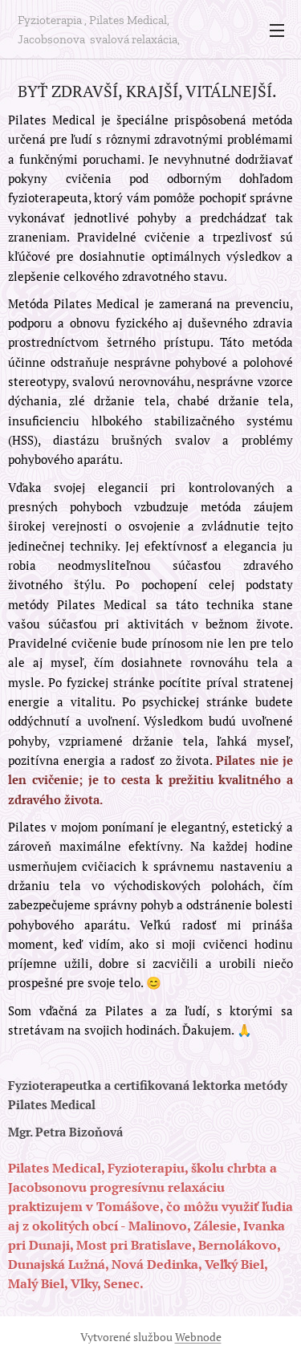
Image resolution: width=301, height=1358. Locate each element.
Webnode (198, 1336)
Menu (277, 30)
